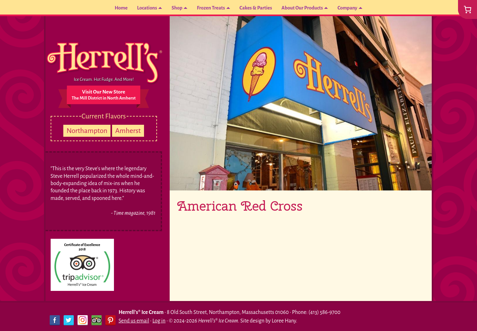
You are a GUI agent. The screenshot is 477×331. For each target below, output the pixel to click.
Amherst (128, 131)
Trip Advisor (96, 320)
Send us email (134, 321)
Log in (158, 321)
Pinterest (110, 320)
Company (353, 8)
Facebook (55, 320)
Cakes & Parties (256, 8)
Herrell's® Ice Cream (82, 284)
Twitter (69, 320)
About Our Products (305, 8)
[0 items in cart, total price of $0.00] (467, 9)
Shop (173, 8)
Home (115, 8)
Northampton (86, 131)
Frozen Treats (209, 8)
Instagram (83, 320)
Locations (142, 8)
